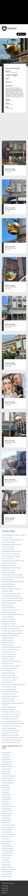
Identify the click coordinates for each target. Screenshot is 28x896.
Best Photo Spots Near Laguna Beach (11, 553)
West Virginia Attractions (7, 871)
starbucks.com (9, 101)
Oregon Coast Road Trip (7, 663)
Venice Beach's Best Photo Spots (9, 733)
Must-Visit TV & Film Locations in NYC (11, 649)
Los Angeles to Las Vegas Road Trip (10, 635)
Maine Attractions (6, 801)
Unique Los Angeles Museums (9, 728)
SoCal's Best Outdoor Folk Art (9, 707)
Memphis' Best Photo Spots (8, 642)
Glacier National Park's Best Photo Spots (11, 595)
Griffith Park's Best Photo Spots (9, 602)
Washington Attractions (7, 867)
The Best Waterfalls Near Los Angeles (10, 716)
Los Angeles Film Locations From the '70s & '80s (13, 626)
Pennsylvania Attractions (7, 846)
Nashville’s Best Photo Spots (8, 652)
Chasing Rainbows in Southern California (11, 567)
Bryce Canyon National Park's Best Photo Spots (13, 560)
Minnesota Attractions (7, 811)
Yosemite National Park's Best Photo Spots (12, 740)
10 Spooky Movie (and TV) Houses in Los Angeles (13, 535)
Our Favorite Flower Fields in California (11, 666)
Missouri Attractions (6, 815)
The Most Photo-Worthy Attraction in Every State (13, 723)
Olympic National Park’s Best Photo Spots (11, 661)
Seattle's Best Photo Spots (8, 698)
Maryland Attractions (6, 804)
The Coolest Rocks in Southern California (11, 721)
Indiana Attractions (6, 790)
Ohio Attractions (5, 839)
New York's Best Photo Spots (8, 656)
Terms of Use (5, 890)
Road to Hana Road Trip (7, 682)
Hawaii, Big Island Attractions (8, 776)
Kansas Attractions (6, 794)
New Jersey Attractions (7, 827)
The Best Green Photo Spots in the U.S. (11, 714)
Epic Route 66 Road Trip (7, 591)
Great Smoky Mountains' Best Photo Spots (12, 600)
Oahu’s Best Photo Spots (8, 659)
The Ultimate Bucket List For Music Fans (11, 726)
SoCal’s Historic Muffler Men (8, 709)
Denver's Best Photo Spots (8, 584)
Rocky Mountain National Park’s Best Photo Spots (13, 684)
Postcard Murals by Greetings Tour (10, 677)
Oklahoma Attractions (7, 841)
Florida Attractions (6, 771)
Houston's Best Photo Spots (8, 607)
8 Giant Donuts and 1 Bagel (8, 542)
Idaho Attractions (6, 785)
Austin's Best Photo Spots (8, 549)
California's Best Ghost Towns (9, 565)
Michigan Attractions (6, 808)
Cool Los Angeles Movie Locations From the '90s (13, 577)
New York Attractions (6, 832)
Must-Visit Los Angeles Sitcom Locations (11, 647)
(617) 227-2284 (9, 104)
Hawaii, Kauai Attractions (7, 778)
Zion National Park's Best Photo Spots (11, 742)
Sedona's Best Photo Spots (8, 701)
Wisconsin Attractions (7, 874)
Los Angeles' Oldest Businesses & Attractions (12, 633)
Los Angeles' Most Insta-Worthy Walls (10, 628)
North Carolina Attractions (8, 834)
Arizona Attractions (6, 757)
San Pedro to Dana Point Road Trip (10, 696)
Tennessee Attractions (7, 855)
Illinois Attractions (6, 787)
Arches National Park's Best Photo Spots (11, 544)
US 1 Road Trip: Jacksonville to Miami (10, 730)
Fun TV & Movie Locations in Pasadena (11, 593)
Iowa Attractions (5, 792)
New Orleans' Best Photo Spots (9, 654)
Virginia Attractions (6, 864)
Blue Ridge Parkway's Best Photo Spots (11, 556)
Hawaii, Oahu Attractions (7, 783)
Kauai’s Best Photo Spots (8, 616)
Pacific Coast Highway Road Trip (9, 668)
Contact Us (4, 893)
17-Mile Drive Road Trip (7, 537)
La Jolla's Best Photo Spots (8, 621)
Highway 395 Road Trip (7, 605)
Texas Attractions (6, 857)
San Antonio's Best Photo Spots (9, 687)
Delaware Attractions (6, 769)
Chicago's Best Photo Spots (8, 570)
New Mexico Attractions (7, 829)
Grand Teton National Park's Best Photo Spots (12, 598)
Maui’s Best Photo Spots (7, 640)
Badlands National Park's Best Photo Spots (12, 551)
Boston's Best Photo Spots (8, 558)
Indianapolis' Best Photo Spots (9, 612)
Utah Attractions (5, 860)
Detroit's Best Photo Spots (8, 586)
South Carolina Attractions (8, 850)
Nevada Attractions (6, 822)
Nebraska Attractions (6, 820)
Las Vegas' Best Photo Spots (8, 623)
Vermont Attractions (6, 862)
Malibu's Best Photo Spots (8, 638)
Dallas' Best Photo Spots (7, 579)
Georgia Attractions (6, 773)
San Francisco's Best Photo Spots (10, 691)
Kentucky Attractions (6, 797)
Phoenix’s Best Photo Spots (8, 673)
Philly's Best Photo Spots (7, 670)
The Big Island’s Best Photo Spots (10, 719)
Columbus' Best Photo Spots (8, 572)
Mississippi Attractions (7, 813)
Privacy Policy (5, 888)
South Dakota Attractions (7, 853)
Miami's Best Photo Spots (8, 645)
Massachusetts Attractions (8, 806)
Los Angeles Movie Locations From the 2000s (12, 630)
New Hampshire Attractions (8, 825)
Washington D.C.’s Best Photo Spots (10, 735)
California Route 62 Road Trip (9, 563)
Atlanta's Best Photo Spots (8, 546)
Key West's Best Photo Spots (8, 619)
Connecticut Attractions (7, 766)
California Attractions (6, 762)
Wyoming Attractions (6, 876)
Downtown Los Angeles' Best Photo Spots (11, 588)
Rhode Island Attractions (7, 848)
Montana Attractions (6, 818)
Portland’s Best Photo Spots (8, 675)
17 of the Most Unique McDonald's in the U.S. (12, 539)
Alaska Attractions (6, 755)
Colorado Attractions (6, 764)
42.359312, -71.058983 (11, 76)
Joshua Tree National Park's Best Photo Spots (12, 614)
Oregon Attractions (6, 843)
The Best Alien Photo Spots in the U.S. (11, 712)
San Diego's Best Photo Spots (9, 689)
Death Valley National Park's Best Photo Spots (12, 581)
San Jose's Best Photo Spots (8, 694)
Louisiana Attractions (6, 799)
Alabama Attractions (6, 752)
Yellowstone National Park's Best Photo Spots (12, 737)
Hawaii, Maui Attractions (7, 780)
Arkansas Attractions (6, 759)
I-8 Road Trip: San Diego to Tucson (10, 609)
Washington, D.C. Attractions (8, 869)
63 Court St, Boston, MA (11, 72)
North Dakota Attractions (7, 836)
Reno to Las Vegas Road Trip (9, 680)
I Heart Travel (5, 886)
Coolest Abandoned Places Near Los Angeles (12, 574)
